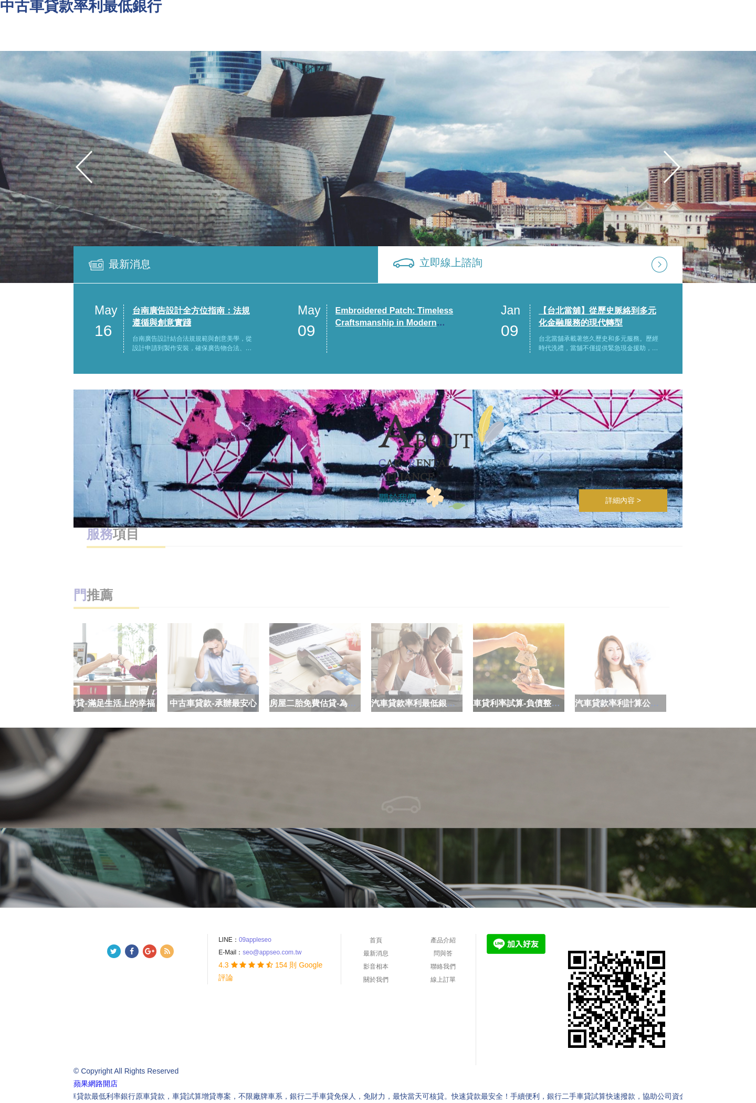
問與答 (443, 953)
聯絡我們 (443, 966)
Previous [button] (84, 167)
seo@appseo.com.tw (272, 952)
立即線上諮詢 (450, 262)
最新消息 (130, 264)
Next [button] (672, 167)
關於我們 (375, 979)
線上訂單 (443, 979)
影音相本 (375, 966)
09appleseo (255, 939)
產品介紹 (443, 940)
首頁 (376, 940)
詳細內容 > (623, 500)
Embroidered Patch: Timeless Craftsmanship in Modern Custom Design (394, 323)
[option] (378, 167)
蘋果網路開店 (96, 1083)
